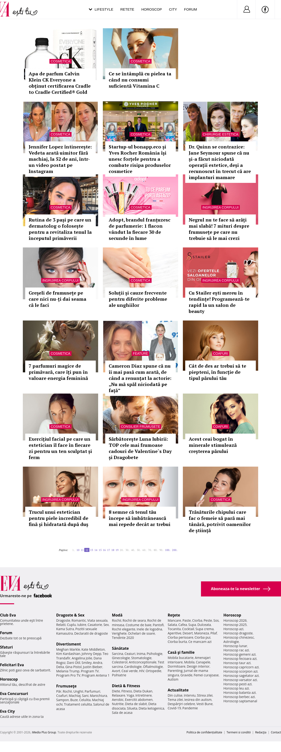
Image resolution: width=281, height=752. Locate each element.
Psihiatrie (119, 675)
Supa (192, 624)
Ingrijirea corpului (220, 207)
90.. (161, 550)
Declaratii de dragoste (91, 633)
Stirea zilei (205, 695)
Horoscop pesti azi (237, 684)
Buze (74, 700)
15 (100, 550)
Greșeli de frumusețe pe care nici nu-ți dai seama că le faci (57, 299)
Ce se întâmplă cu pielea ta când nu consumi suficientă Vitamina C (140, 79)
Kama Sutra (65, 629)
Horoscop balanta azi (239, 692)
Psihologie (154, 653)
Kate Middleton (93, 649)
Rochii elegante (123, 629)
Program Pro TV (68, 675)
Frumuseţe (66, 686)
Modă (117, 615)
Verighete (119, 633)
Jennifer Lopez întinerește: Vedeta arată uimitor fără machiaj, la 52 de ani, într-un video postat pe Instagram (60, 159)
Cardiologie (133, 666)
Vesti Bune (204, 704)
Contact (276, 732)
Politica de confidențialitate (204, 732)
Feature (140, 353)
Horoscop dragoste (238, 633)
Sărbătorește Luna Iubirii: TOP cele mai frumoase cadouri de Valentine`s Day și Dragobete (140, 448)
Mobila (189, 662)
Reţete (174, 615)
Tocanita (174, 629)
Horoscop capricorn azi (241, 667)
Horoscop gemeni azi (239, 654)
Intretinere (143, 695)
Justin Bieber (92, 667)
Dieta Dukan (142, 691)
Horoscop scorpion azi (240, 671)
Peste (208, 620)
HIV (142, 671)
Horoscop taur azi (236, 663)
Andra (97, 662)
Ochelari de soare (141, 633)
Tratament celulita (78, 704)
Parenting (175, 670)
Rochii (67, 691)
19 (117, 550)
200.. (175, 550)
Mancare (174, 620)
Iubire (81, 624)
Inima (141, 653)
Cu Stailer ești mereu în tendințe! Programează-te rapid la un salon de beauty (219, 302)
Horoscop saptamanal (240, 701)
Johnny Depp (91, 653)
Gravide (187, 675)
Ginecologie (121, 658)
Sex (106, 624)
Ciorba (197, 620)
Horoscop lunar (235, 646)
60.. (144, 550)
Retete (127, 9)
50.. (139, 550)
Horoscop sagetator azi (241, 675)
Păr (58, 691)
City (173, 9)
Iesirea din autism (198, 699)
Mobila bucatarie (180, 657)
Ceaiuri (129, 653)
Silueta (132, 708)
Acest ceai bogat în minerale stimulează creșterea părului (213, 445)
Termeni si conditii (239, 732)
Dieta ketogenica (151, 708)
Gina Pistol (73, 667)
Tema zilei (175, 699)
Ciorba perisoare (180, 637)
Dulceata (204, 624)
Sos (216, 620)
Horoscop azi (233, 629)
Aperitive (174, 633)
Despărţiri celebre (181, 704)
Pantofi (158, 625)
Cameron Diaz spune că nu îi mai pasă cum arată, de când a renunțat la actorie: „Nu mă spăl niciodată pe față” (140, 378)
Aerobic (118, 699)
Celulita (85, 700)
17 (108, 550)
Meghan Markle (68, 649)
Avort (116, 671)
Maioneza (201, 633)
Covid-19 (174, 708)
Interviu (190, 695)
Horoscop (151, 9)
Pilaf (213, 633)
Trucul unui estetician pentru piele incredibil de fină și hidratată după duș (58, 518)
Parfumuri (92, 691)
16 (104, 550)
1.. (73, 550)
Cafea (182, 624)
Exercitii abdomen (139, 699)
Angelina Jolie (82, 658)
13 (91, 550)
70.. (150, 550)
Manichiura (98, 695)
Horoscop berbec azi (239, 696)
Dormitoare (176, 666)
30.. (127, 550)
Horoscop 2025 (235, 624)
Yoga (130, 695)
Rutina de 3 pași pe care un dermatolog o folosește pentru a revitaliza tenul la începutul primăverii (60, 229)
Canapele (203, 662)
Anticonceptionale (143, 662)
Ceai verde (129, 671)
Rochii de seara (134, 620)
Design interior (198, 666)
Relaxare (118, 695)
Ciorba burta (177, 641)
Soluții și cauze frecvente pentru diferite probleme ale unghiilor (138, 299)
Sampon (62, 700)
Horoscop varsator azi (240, 680)
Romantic (79, 620)
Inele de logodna (149, 629)
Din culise (175, 695)
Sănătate (120, 648)
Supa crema (205, 629)
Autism (173, 679)
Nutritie (118, 704)
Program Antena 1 (96, 675)
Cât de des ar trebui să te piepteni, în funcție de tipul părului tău (217, 372)
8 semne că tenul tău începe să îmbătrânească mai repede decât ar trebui (139, 518)
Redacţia (260, 732)
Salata (172, 624)
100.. (168, 550)
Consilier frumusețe (140, 426)
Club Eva (8, 615)
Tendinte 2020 (123, 637)
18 (112, 550)
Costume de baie (139, 625)
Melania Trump (68, 671)
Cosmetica (60, 61)
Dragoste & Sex (70, 615)
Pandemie (190, 708)
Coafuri (220, 353)
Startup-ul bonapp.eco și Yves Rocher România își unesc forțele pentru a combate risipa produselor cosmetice (140, 159)
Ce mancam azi (200, 641)
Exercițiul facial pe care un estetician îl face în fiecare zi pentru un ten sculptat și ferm (60, 448)
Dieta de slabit (136, 704)
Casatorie (95, 624)
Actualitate (178, 690)
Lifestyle (104, 9)
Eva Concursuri (14, 693)
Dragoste (63, 620)
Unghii (78, 691)
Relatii (61, 624)
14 (95, 550)
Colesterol (120, 662)
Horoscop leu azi (236, 688)
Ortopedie (153, 671)
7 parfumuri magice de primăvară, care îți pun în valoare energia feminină (58, 372)
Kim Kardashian (68, 653)
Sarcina (117, 653)
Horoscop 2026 (235, 620)
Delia (60, 667)
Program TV (90, 671)
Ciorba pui (202, 637)
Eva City (7, 711)
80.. (156, 550)
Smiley (87, 662)
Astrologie (231, 641)
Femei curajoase (206, 675)
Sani (85, 695)
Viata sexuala (97, 620)
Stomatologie (141, 658)
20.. (122, 550)
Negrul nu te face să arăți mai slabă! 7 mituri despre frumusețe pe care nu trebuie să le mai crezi (219, 229)
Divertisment (68, 644)
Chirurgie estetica (220, 134)
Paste (186, 620)
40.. (133, 550)
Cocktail (188, 629)
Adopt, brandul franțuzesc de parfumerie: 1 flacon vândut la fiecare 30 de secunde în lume (139, 229)
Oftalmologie (153, 666)
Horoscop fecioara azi (240, 658)
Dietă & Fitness (126, 685)
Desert (188, 633)
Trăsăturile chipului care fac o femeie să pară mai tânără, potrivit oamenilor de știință (220, 521)
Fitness (126, 691)
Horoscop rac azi (236, 650)
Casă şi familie (181, 652)
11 (82, 550)
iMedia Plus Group (44, 732)
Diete (116, 691)
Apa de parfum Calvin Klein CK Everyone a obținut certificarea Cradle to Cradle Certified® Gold (60, 82)
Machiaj (75, 695)
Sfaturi (6, 647)
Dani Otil (73, 662)
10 (77, 550)
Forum (190, 9)
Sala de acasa (122, 712)
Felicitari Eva (12, 664)
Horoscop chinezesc (238, 637)
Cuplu (71, 624)
